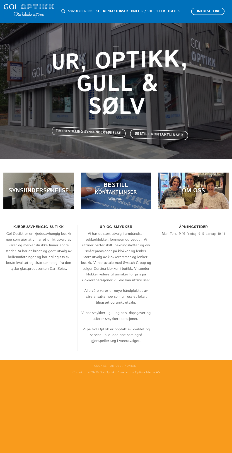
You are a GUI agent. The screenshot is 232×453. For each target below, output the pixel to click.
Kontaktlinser (115, 11)
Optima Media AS (147, 372)
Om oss (174, 11)
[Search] (63, 11)
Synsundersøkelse (84, 11)
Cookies (100, 366)
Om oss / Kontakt (124, 366)
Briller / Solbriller (148, 11)
